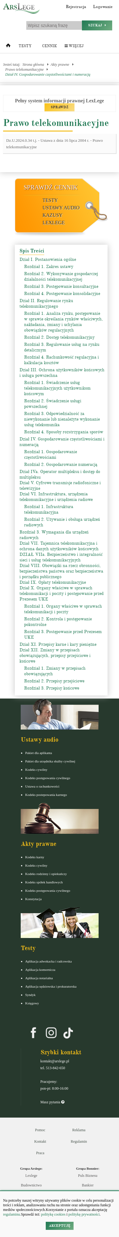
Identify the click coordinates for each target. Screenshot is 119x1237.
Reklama (79, 1130)
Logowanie (103, 6)
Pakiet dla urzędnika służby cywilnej (50, 761)
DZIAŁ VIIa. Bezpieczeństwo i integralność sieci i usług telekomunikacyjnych (61, 557)
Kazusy (53, 215)
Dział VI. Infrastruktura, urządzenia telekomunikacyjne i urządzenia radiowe (56, 496)
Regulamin (79, 1141)
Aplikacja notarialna (39, 978)
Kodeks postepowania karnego (46, 795)
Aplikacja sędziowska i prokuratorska (51, 986)
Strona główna (33, 64)
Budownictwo (31, 1185)
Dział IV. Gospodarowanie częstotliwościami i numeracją (47, 74)
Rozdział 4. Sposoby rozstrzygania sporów (63, 432)
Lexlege (31, 1175)
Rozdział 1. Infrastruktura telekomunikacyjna (48, 509)
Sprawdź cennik (51, 187)
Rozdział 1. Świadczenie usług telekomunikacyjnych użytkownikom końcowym (57, 388)
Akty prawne (60, 64)
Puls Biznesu (87, 1175)
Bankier (88, 1185)
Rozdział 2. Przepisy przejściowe (54, 681)
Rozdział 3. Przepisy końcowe (51, 688)
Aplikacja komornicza (40, 969)
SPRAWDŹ (59, 107)
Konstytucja (33, 899)
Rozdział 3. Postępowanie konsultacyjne (61, 286)
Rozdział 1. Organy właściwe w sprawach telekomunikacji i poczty (63, 609)
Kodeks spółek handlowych (44, 882)
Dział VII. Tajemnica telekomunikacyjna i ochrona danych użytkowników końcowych (59, 546)
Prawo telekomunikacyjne (24, 69)
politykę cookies (53, 1214)
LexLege (54, 222)
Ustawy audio (61, 207)
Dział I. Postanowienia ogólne (47, 259)
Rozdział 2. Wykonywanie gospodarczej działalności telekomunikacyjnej (61, 276)
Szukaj (97, 25)
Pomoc (40, 1130)
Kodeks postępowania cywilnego (47, 778)
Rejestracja (76, 6)
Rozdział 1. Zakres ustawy (48, 266)
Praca (40, 1153)
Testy (25, 46)
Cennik (49, 46)
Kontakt (40, 1141)
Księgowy (32, 1003)
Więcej (74, 46)
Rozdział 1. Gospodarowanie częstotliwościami (50, 454)
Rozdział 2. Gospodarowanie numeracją (60, 464)
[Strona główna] (8, 46)
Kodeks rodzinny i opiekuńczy (46, 874)
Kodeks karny (34, 857)
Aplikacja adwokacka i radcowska (48, 961)
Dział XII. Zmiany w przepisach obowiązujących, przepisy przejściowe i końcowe (55, 655)
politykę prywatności (84, 1214)
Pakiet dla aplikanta (38, 753)
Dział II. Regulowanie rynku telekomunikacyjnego (46, 303)
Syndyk (30, 995)
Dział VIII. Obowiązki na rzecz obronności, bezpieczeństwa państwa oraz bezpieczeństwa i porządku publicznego (61, 571)
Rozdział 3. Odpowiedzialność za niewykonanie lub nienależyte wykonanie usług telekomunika (62, 419)
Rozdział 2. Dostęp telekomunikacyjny (59, 337)
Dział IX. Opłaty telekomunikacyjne (52, 582)
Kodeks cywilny (36, 769)
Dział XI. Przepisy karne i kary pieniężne (57, 644)
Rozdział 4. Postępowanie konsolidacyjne (62, 293)
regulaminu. (12, 1214)
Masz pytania (52, 1102)
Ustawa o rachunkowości (42, 786)
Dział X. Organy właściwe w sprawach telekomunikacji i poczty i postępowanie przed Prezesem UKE (61, 593)
